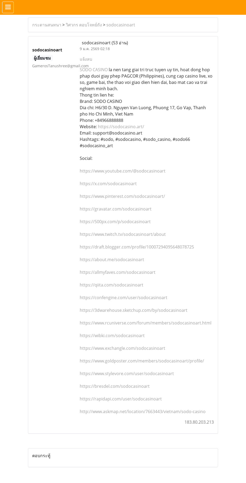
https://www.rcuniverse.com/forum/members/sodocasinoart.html (145, 323)
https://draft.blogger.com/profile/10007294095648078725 (137, 247)
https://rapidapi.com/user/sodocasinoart (121, 399)
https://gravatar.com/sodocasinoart (116, 209)
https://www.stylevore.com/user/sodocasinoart (127, 373)
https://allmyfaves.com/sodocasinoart (117, 272)
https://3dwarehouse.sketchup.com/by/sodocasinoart (133, 310)
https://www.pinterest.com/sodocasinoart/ (122, 196)
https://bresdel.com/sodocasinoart (115, 386)
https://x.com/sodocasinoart (108, 183)
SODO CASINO (94, 70)
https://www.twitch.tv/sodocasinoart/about (123, 234)
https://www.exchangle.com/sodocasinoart (122, 348)
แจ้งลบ (86, 59)
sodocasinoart (120, 25)
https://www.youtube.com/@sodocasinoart (122, 171)
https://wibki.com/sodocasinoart (112, 335)
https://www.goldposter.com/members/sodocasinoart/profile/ (142, 361)
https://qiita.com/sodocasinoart (111, 285)
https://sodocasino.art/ (121, 127)
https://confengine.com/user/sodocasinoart (123, 297)
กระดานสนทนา (46, 25)
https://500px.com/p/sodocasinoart (115, 221)
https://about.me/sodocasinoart (112, 259)
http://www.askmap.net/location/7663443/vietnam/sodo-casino (143, 411)
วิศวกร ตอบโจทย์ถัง (84, 25)
